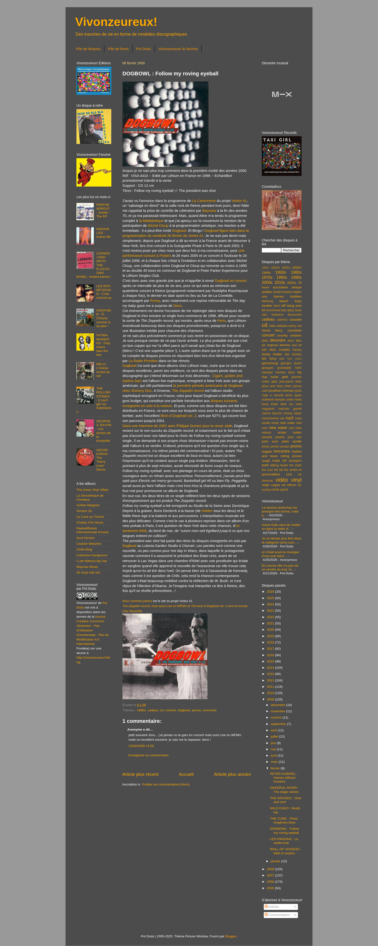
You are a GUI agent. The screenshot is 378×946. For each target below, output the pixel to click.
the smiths (291, 470)
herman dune (285, 372)
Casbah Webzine (88, 543)
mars (275, 762)
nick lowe (295, 428)
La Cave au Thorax (90, 516)
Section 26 (84, 511)
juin (274, 743)
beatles (267, 305)
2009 (271, 699)
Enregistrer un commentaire (148, 755)
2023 (271, 610)
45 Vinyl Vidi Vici (88, 572)
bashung (267, 301)
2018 (271, 642)
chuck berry (272, 330)
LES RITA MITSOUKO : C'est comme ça (103, 292)
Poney (155, 301)
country (282, 335)
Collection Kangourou (92, 555)
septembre (279, 724)
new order (287, 423)
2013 (271, 674)
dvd (294, 345)
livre (284, 404)
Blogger (230, 936)
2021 (271, 623)
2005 (271, 888)
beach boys (290, 301)
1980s (281, 277)
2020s (291, 283)
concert (170, 710)
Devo (177, 306)
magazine (268, 408)
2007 (271, 875)
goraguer (268, 367)
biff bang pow (291, 305)
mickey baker (293, 413)
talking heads (279, 465)
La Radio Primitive (143, 361)
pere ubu (295, 437)
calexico (282, 319)
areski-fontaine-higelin (287, 292)
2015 (271, 661)
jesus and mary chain (276, 386)
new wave (278, 427)
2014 (271, 667)
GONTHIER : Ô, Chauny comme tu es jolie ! (103, 318)
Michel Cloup (158, 225)
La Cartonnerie (204, 201)
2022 (271, 617)
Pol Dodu (143, 49)
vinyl (296, 480)
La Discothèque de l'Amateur (90, 497)
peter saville (292, 441)
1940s (266, 272)
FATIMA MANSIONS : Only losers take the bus (103, 344)
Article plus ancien (232, 774)
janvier (276, 861)
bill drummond (271, 310)
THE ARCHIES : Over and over (286, 800)
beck (277, 305)
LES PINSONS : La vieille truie (284, 841)
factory (297, 349)
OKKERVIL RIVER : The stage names (284, 789)
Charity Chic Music (90, 522)
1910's (275, 267)
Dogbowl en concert (231, 281)
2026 (271, 591)
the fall (278, 470)
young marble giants (275, 489)
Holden (207, 511)
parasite (267, 437)
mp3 (289, 418)
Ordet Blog (84, 549)
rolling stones (291, 456)
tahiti (265, 465)
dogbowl (184, 710)
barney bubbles (288, 296)
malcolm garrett (290, 408)
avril (274, 755)
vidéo (282, 480)
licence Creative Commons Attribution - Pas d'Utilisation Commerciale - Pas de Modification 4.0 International (92, 630)
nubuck (266, 432)
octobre (277, 717)
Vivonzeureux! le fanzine (178, 49)
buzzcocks (295, 314)
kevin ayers (293, 395)
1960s (296, 272)
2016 (271, 655)
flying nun (276, 358)
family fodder (272, 354)
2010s (280, 282)
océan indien (289, 432)
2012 (271, 680)
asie (264, 296)
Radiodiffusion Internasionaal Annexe (92, 530)
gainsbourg (270, 363)
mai (274, 749)
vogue (275, 485)
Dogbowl (179, 231)
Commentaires (277, 915)
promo (196, 710)
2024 (271, 604)
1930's (297, 267)
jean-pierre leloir (290, 381)
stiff (284, 460)
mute (298, 418)
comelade (294, 330)
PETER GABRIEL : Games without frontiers (283, 777)
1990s (141, 710)
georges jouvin (291, 363)
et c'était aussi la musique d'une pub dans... (280, 554)
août (274, 730)
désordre (277, 340)
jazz (274, 381)
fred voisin (294, 358)
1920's (286, 267)
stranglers (295, 460)
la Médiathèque (151, 221)
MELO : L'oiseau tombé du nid (103, 370)
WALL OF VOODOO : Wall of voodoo (285, 851)
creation (296, 335)
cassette (296, 319)
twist (289, 474)
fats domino (293, 354)
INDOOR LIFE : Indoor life (103, 233)
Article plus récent (140, 774)
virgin (266, 485)
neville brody (270, 423)
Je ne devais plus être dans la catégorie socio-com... (281, 540)
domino (285, 345)
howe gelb (279, 377)
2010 (271, 693)
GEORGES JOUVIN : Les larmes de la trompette (103, 430)
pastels (279, 437)
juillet (275, 736)
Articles (272, 906)
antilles (267, 292)
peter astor (270, 441)
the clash (295, 465)
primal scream (279, 446)
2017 (271, 648)
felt (264, 358)
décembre (278, 705)
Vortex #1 (239, 201)
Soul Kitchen (85, 538)
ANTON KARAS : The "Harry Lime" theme (102, 459)
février (276, 768)
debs (265, 340)
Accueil (186, 774)
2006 (271, 881)
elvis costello (279, 349)
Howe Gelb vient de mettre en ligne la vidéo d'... (281, 527)
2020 (271, 629)
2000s (267, 282)
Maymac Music (87, 567)
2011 (271, 686)
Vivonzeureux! (116, 22)
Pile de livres (118, 49)
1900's (265, 267)
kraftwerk (268, 399)
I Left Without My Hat (91, 561)
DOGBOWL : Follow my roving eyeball (284, 830)
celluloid (282, 326)
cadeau (153, 710)
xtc (300, 485)
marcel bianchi (272, 413)
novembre (278, 711)
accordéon (280, 287)
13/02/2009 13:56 (141, 746)
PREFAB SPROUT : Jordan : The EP (103, 210)
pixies (265, 446)
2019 (271, 636)
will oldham (288, 485)
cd (161, 710)
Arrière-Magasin (88, 505)
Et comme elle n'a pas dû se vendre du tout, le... (280, 567)
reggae (267, 451)
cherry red (295, 326)
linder (274, 404)
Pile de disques (88, 49)
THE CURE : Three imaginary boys (284, 820)
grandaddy (284, 367)
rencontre (209, 710)
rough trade (271, 460)
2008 (271, 869)
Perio (221, 321)
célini (272, 326)
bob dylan (287, 310)
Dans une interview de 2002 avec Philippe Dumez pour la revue (177, 426)
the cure (267, 470)
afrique (297, 287)
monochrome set (273, 418)
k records (277, 395)
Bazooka (209, 211)
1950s (280, 272)
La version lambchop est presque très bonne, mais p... (280, 511)
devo (291, 340)
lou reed (295, 404)
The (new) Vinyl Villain (92, 490)
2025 (271, 598)
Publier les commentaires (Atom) (166, 784)
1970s (267, 277)
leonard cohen (284, 399)
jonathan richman (281, 390)
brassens (278, 314)
